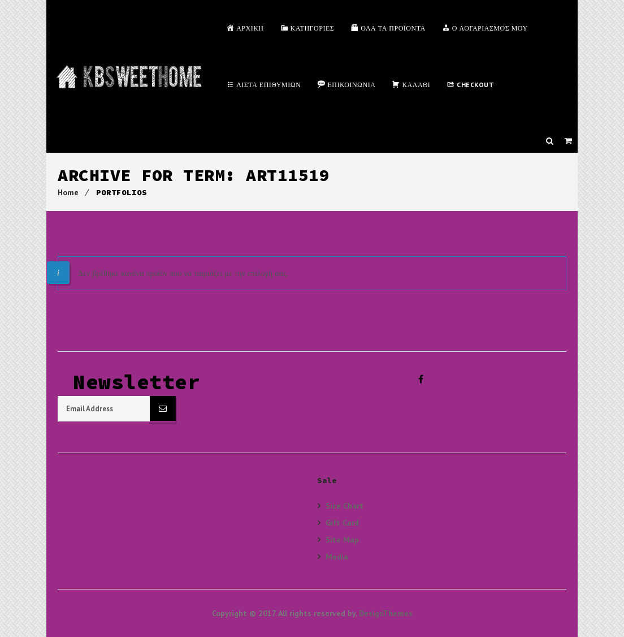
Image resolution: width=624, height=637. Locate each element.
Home (68, 192)
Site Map (342, 539)
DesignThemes (386, 613)
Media (337, 556)
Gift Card (342, 522)
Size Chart (344, 505)
